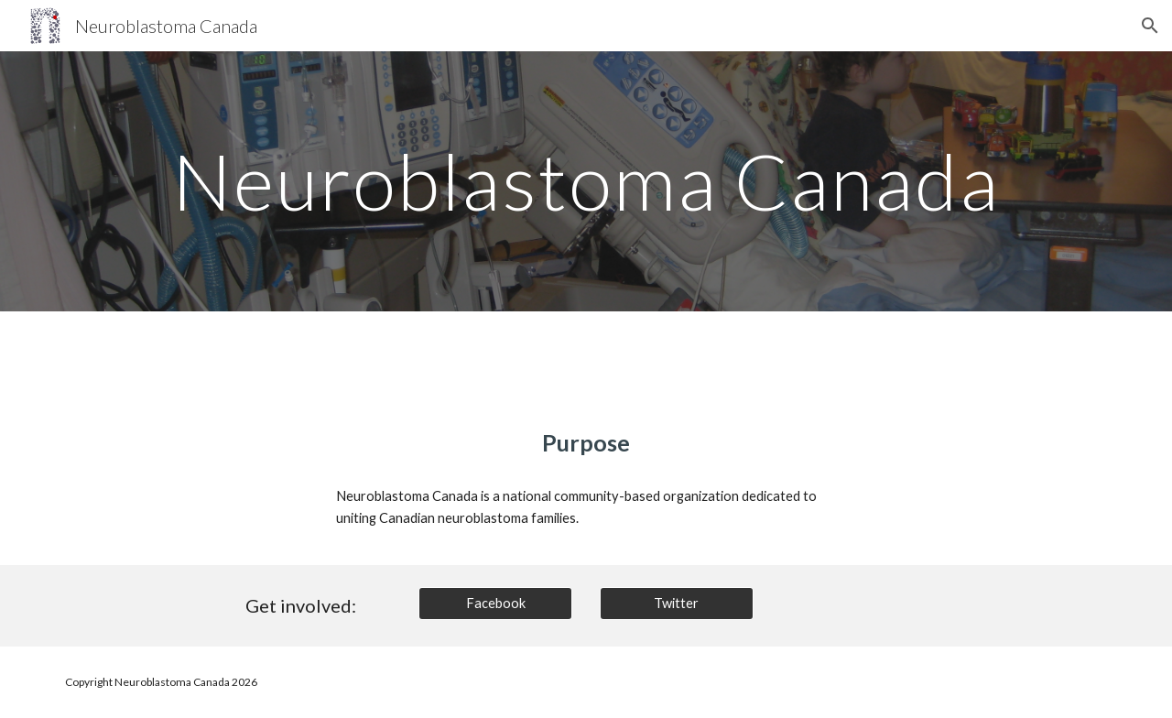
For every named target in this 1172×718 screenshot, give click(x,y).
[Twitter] (677, 603)
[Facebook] (495, 603)
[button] (1150, 26)
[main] (585, 181)
